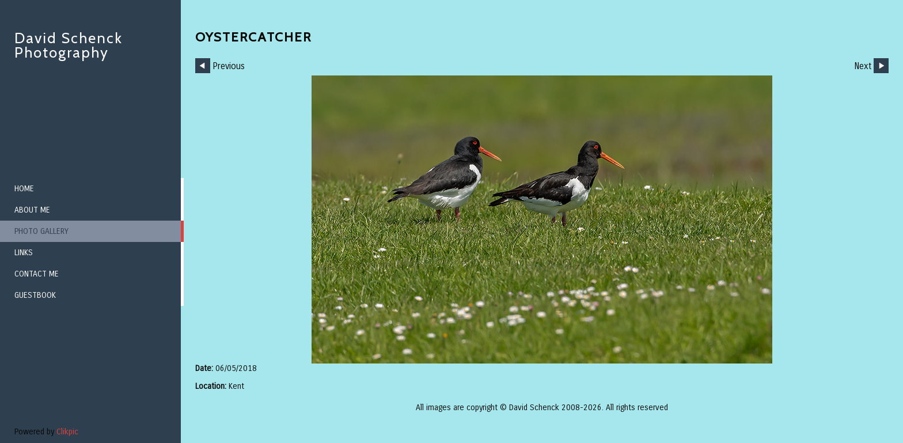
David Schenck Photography (68, 45)
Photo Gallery (41, 231)
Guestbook (35, 295)
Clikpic (67, 432)
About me (32, 210)
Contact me (36, 274)
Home (24, 189)
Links (23, 253)
